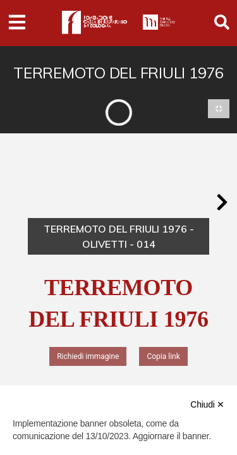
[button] (221, 202)
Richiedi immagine (88, 356)
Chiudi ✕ (207, 404)
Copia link (163, 356)
